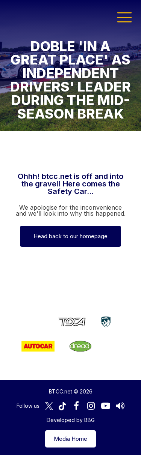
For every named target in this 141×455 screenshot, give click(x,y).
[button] (124, 17)
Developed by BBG (71, 420)
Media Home (70, 438)
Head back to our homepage (70, 236)
